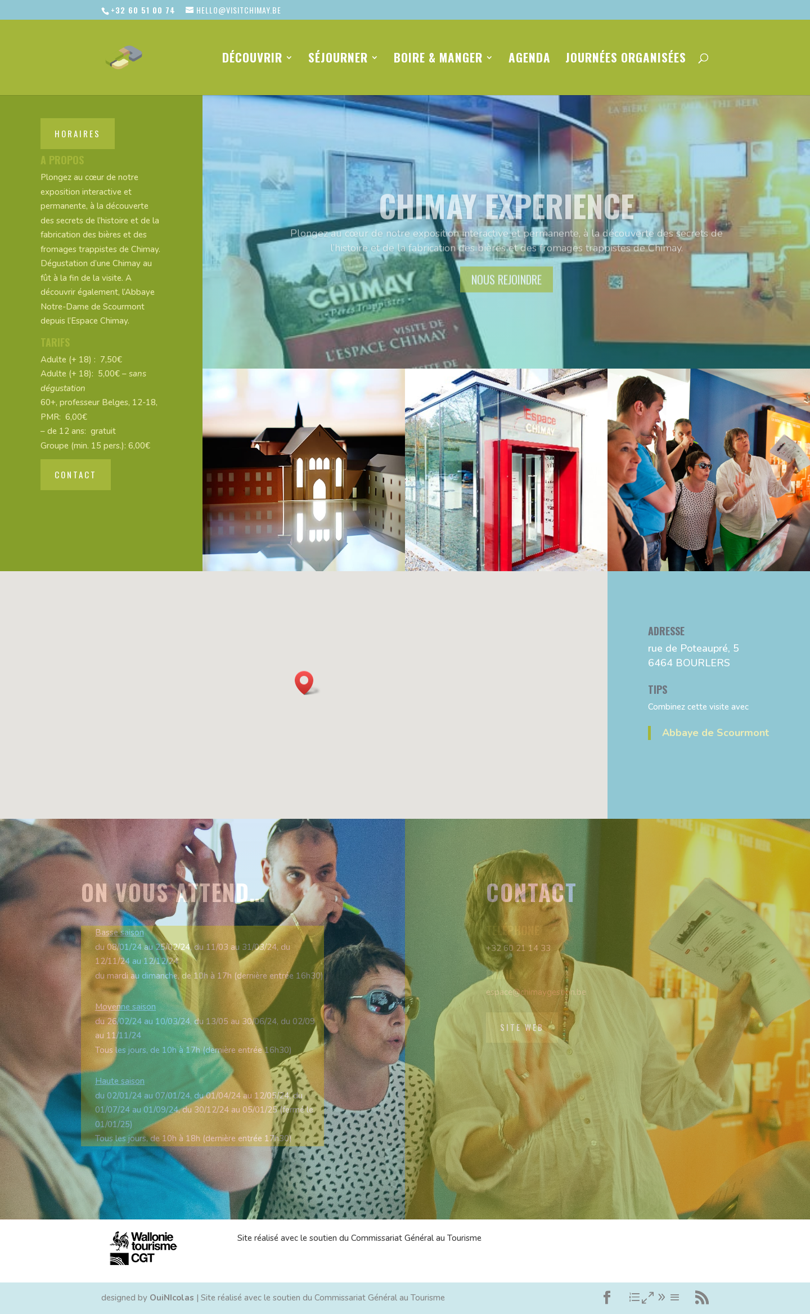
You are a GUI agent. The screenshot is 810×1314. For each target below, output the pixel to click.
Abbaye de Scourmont (715, 732)
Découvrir (252, 59)
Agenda (529, 59)
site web (522, 1027)
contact (76, 474)
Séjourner (338, 59)
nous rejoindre (506, 293)
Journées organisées (625, 59)
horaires (78, 133)
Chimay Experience (506, 219)
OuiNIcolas (172, 1297)
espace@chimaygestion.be (536, 992)
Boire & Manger (438, 59)
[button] (308, 683)
